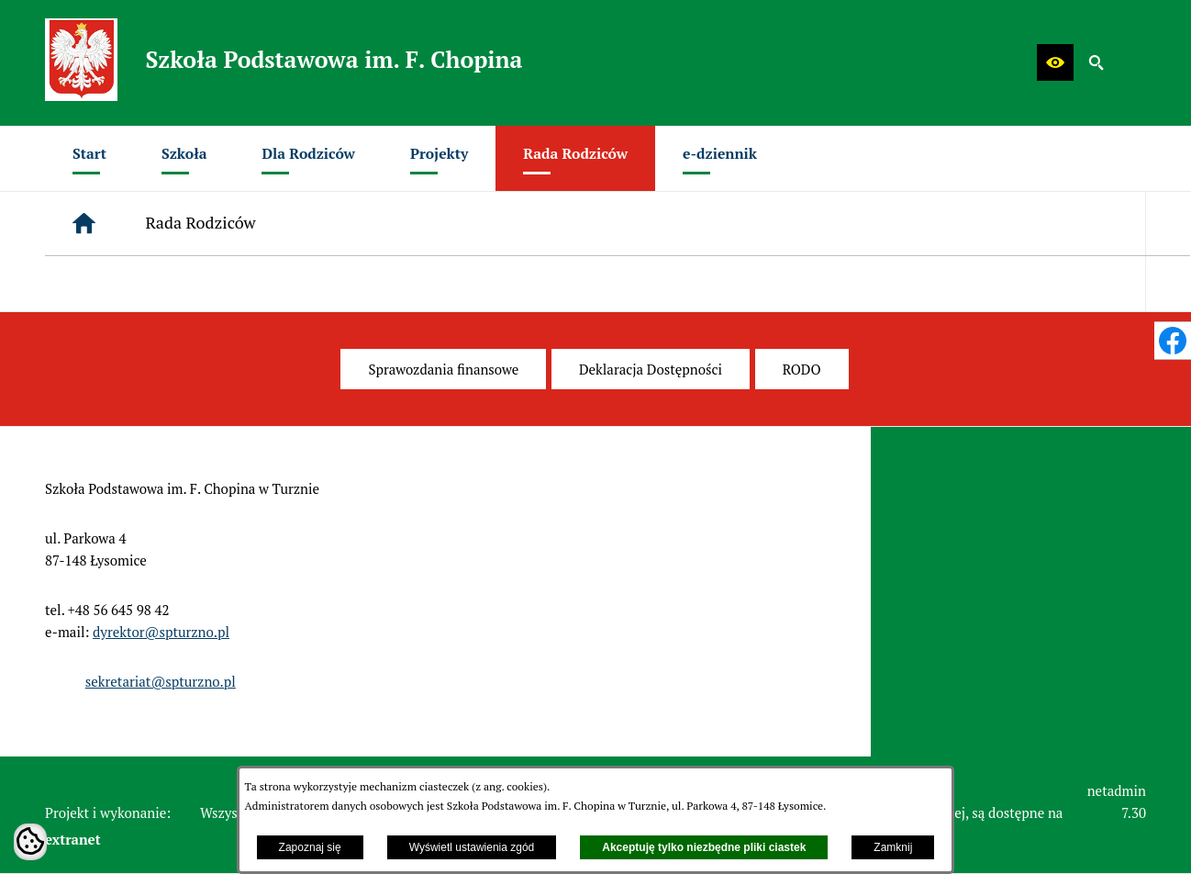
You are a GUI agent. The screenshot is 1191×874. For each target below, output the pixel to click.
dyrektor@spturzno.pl (161, 631)
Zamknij (893, 847)
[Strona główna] (84, 223)
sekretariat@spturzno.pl (160, 681)
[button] (1055, 62)
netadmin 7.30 (1116, 801)
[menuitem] (89, 158)
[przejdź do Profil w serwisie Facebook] (1172, 340)
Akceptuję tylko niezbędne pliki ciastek (704, 847)
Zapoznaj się (310, 847)
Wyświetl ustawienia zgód (472, 847)
